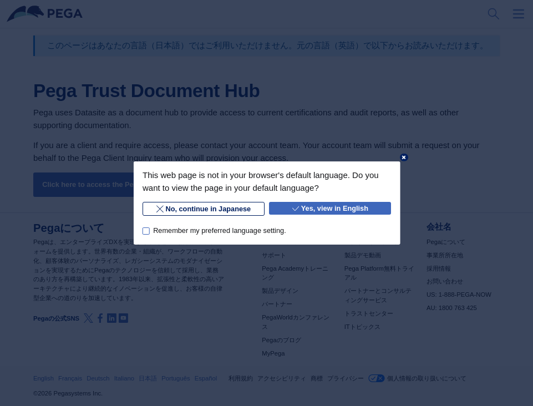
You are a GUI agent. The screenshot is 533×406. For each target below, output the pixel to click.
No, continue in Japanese (203, 209)
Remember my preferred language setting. (219, 230)
